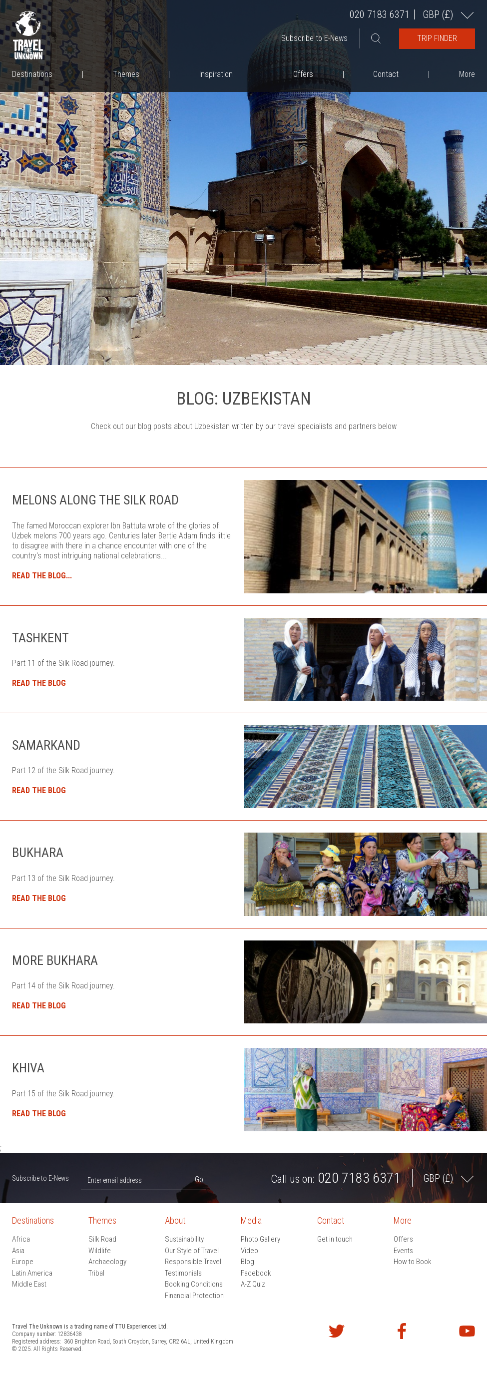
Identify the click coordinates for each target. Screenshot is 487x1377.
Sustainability (184, 1239)
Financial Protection (194, 1295)
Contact (386, 74)
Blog (247, 1261)
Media (251, 1220)
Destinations (32, 74)
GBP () (439, 14)
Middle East (29, 1284)
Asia (18, 1250)
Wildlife (99, 1250)
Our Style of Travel (192, 1250)
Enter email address (114, 1180)
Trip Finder (437, 38)
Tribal (96, 1273)
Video (249, 1250)
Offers (303, 74)
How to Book (413, 1261)
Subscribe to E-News (314, 38)
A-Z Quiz (253, 1284)
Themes (126, 74)
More (467, 74)
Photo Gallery (260, 1239)
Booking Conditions (194, 1284)
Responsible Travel (193, 1261)
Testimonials (183, 1273)
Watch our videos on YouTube (467, 1331)
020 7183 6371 (380, 14)
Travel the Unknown (28, 35)
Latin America (32, 1273)
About (175, 1220)
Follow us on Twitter (337, 1331)
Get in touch (335, 1239)
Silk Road (102, 1239)
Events (403, 1250)
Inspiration (216, 74)
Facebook (256, 1273)
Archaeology (107, 1261)
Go (199, 1179)
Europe (22, 1261)
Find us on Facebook (402, 1331)
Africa (21, 1239)
